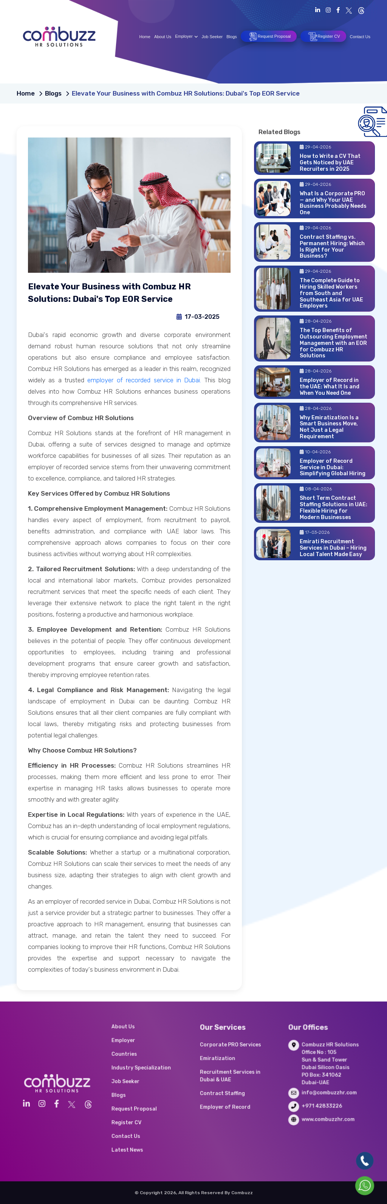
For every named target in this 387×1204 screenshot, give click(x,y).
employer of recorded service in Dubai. (144, 380)
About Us (162, 36)
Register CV (323, 36)
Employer (186, 36)
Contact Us (360, 36)
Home (144, 36)
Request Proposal (269, 36)
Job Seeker (212, 36)
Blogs (231, 36)
